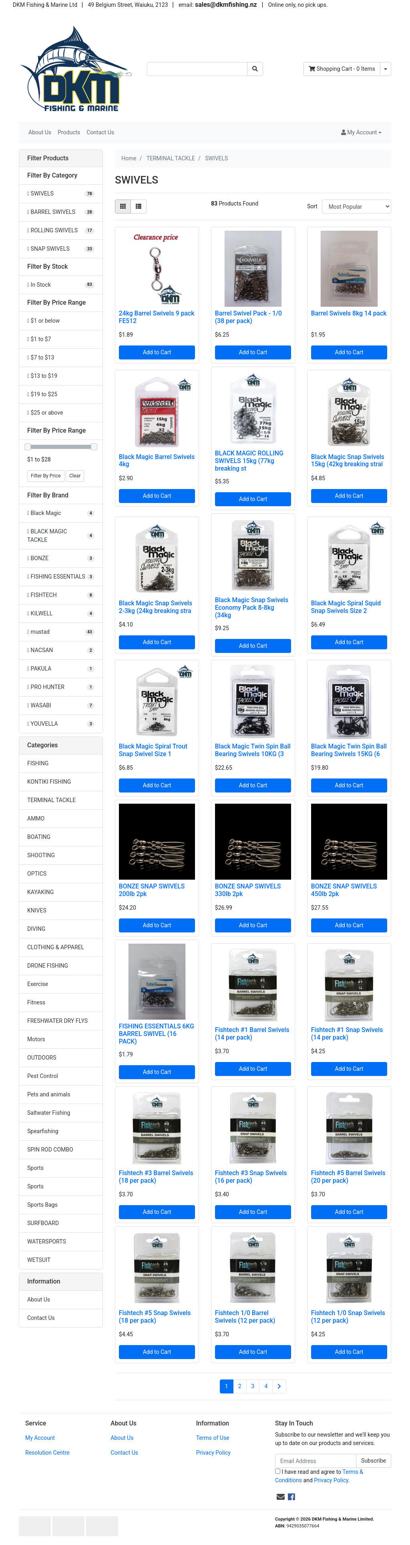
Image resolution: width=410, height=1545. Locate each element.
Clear (74, 476)
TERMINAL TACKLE (51, 800)
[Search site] (255, 69)
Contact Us (100, 132)
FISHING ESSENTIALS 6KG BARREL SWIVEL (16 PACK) (156, 1033)
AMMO (35, 818)
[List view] (139, 207)
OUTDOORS (41, 1057)
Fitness (36, 1002)
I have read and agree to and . (319, 1476)
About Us (39, 132)
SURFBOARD (43, 1223)
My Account (40, 1438)
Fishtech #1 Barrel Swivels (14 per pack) (252, 1033)
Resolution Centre (47, 1452)
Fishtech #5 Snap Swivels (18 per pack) (155, 1316)
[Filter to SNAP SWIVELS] (60, 249)
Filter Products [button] (47, 158)
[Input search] (197, 69)
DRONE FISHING (47, 965)
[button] (361, 132)
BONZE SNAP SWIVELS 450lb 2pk (344, 890)
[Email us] (281, 1497)
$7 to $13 (40, 357)
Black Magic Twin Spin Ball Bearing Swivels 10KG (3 (253, 750)
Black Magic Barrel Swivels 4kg (157, 460)
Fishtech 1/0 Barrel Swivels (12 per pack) (245, 1316)
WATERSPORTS (46, 1241)
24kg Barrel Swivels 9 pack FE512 (157, 317)
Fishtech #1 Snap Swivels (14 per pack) (347, 1033)
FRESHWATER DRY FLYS (57, 1021)
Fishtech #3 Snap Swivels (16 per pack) (251, 1176)
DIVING (36, 929)
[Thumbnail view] (123, 207)
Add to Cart (157, 352)
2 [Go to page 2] (239, 1386)
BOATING (38, 837)
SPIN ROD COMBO (50, 1149)
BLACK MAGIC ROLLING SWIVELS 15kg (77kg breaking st (249, 460)
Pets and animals (48, 1094)
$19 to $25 (42, 394)
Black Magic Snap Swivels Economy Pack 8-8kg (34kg (251, 607)
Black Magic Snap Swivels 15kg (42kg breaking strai (347, 460)
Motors (36, 1039)
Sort (312, 206)
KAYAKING (40, 892)
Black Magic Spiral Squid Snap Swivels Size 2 (346, 607)
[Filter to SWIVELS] (60, 193)
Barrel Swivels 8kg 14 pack (349, 313)
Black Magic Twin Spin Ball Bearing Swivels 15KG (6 (349, 750)
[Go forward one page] (279, 1386)
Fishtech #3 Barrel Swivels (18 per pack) (156, 1176)
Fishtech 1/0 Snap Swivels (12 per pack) (348, 1316)
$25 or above (45, 412)
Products (69, 132)
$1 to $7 (39, 339)
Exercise (37, 984)
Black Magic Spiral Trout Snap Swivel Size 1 (153, 750)
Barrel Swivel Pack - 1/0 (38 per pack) (248, 317)
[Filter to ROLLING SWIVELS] (60, 230)
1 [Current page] (226, 1386)
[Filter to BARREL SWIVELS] (60, 212)
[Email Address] (315, 1461)
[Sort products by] (356, 207)
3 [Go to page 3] (253, 1386)
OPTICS (36, 873)
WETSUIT (38, 1260)
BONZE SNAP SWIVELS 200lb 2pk (152, 890)
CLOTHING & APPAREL (55, 947)
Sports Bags (42, 1205)
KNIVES (36, 910)
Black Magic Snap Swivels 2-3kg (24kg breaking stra (155, 607)
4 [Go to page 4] (265, 1386)
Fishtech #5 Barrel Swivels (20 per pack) (348, 1176)
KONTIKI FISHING (49, 781)
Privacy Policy (213, 1452)
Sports (35, 1168)
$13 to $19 (42, 376)
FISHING (37, 763)
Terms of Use (212, 1438)
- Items (342, 69)
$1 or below (43, 320)
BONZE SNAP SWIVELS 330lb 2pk (248, 890)
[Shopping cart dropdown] (385, 69)
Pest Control (42, 1076)
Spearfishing (42, 1131)
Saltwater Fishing (48, 1113)
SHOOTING (41, 855)
